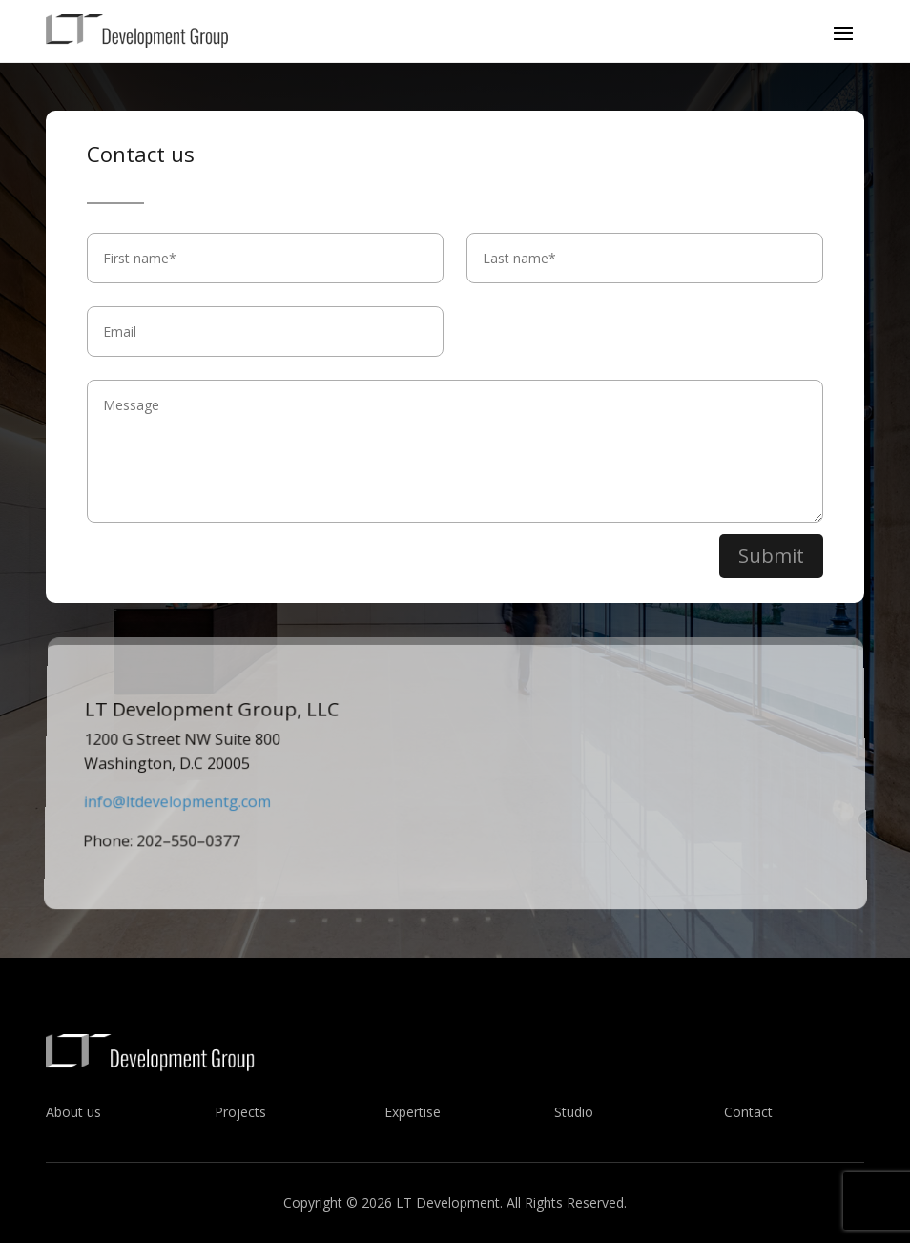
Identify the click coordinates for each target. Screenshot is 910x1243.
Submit (771, 558)
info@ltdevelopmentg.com (176, 805)
